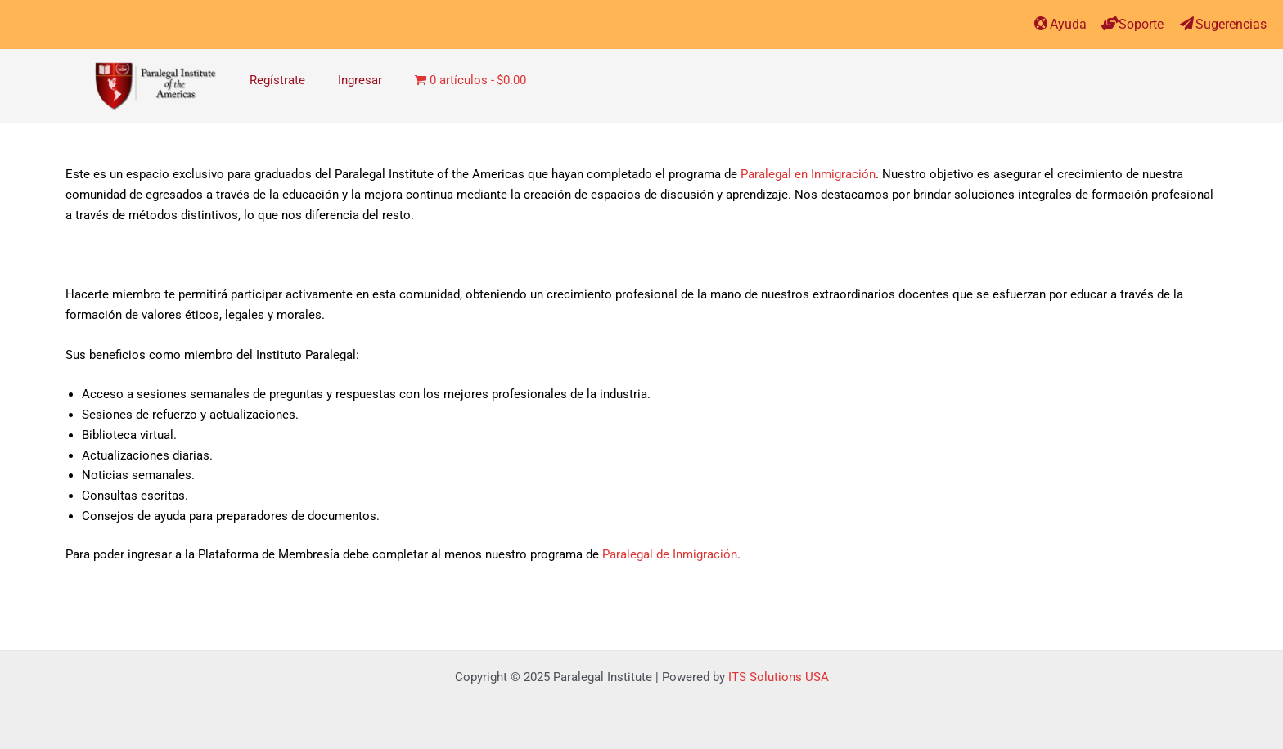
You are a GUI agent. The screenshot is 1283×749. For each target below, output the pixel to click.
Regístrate (277, 80)
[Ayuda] (1041, 23)
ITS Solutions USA (778, 677)
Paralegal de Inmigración (669, 554)
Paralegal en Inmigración (808, 174)
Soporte (1141, 24)
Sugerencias (1231, 24)
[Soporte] (1110, 23)
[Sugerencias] (1187, 23)
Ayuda (1068, 24)
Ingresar (360, 80)
